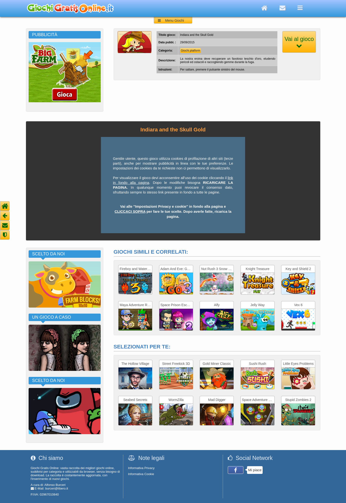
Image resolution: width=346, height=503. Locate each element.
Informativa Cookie (141, 474)
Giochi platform (190, 50)
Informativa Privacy (141, 468)
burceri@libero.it (56, 488)
